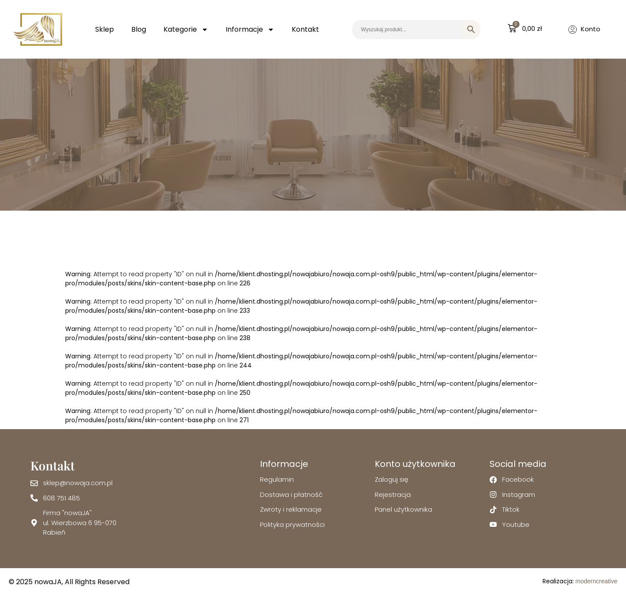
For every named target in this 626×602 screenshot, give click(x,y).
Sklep (104, 29)
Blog (138, 29)
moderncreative (597, 581)
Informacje (250, 29)
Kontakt (305, 29)
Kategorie (185, 29)
